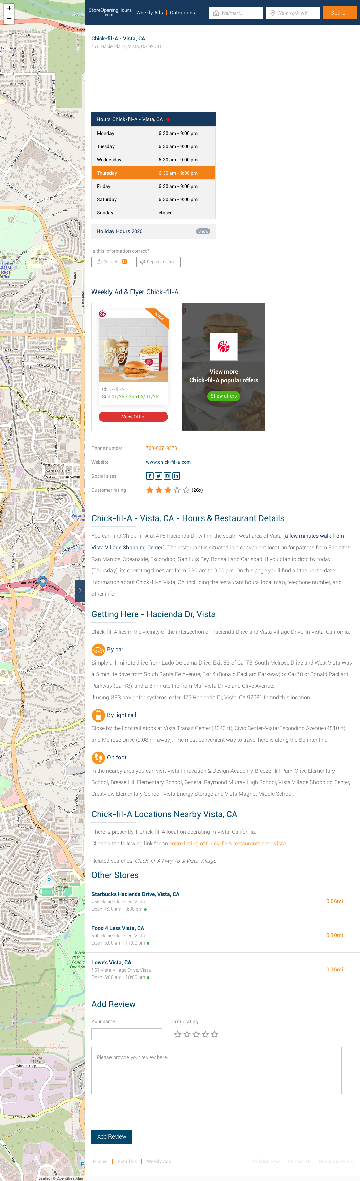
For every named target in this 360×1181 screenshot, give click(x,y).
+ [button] (9, 9)
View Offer (133, 416)
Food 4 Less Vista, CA (117, 928)
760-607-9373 (161, 448)
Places (100, 1161)
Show (203, 231)
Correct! (112, 261)
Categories (182, 13)
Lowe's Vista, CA (111, 962)
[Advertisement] (222, 90)
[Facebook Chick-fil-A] (150, 476)
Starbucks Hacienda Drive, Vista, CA (135, 894)
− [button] (9, 19)
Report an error (157, 262)
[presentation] (143, 1116)
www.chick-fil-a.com (168, 462)
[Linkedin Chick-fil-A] (176, 476)
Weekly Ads (149, 13)
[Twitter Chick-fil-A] (158, 476)
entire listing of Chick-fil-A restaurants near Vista (227, 843)
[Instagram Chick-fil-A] (167, 476)
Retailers (127, 1161)
